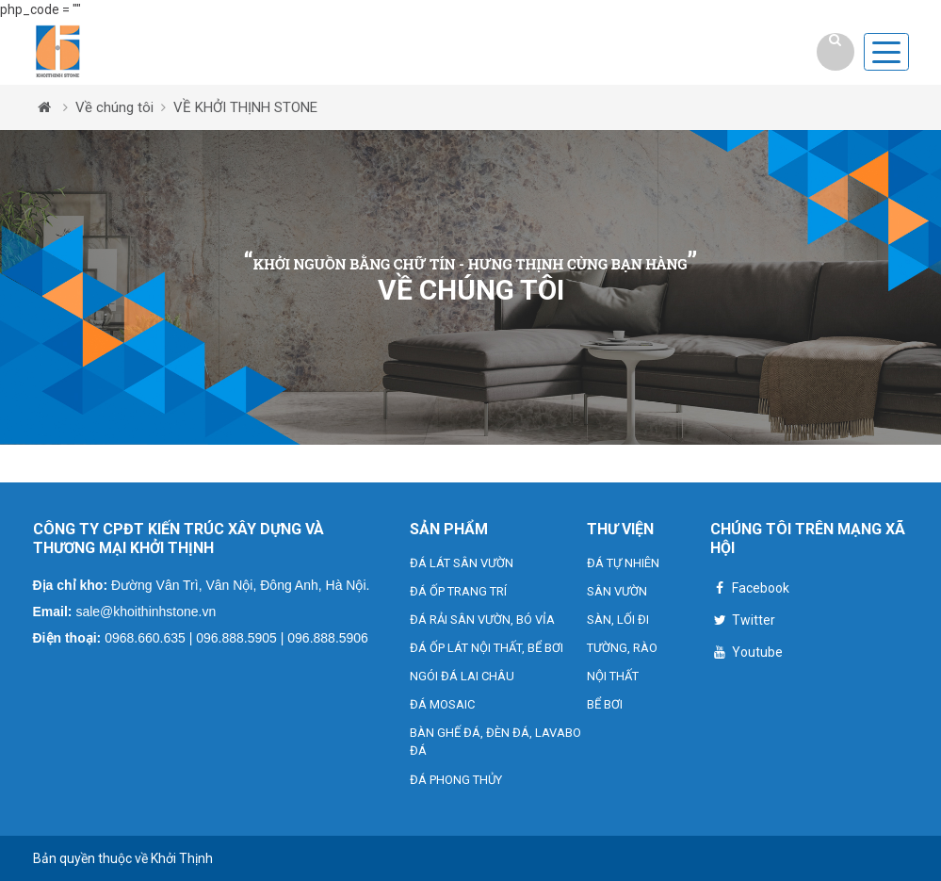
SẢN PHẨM (449, 529)
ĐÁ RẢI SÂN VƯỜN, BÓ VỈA (482, 619)
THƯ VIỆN (620, 529)
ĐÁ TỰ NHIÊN (623, 563)
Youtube (746, 654)
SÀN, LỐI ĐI (618, 619)
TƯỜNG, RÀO (622, 648)
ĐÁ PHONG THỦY (456, 780)
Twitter (742, 622)
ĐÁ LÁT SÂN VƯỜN (461, 563)
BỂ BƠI (605, 704)
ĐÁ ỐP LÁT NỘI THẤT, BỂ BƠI (486, 648)
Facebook (749, 590)
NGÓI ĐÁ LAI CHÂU (462, 676)
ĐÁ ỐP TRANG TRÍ (458, 591)
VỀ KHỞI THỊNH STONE (245, 107)
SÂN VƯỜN (617, 591)
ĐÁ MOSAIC (442, 704)
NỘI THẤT (613, 676)
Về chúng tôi (114, 107)
